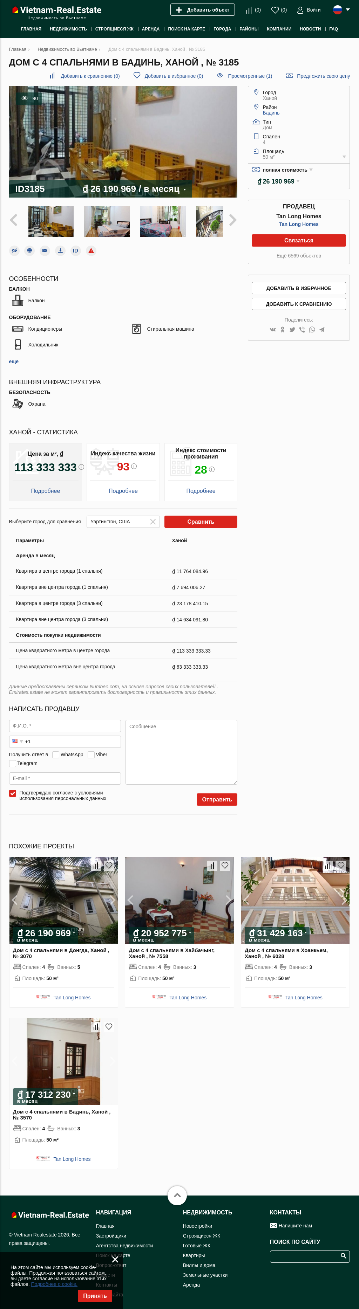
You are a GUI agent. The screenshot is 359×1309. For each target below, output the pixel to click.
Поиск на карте (113, 1251)
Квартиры (194, 1251)
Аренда (191, 1280)
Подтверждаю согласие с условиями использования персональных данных (63, 791)
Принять (95, 1296)
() (258, 10)
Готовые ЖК (196, 1241)
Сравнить (200, 518)
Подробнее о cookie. (54, 1284)
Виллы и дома (199, 1261)
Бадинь (271, 113)
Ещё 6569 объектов (299, 256)
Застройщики (111, 1231)
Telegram (27, 759)
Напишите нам (295, 1221)
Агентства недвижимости (124, 1241)
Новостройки (197, 1222)
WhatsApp (72, 750)
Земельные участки (205, 1271)
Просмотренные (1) (250, 76)
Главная (105, 1222)
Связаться (298, 240)
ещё (14, 357)
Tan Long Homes (299, 224)
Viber (101, 750)
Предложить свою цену (323, 76)
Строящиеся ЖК (201, 1231)
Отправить (217, 796)
